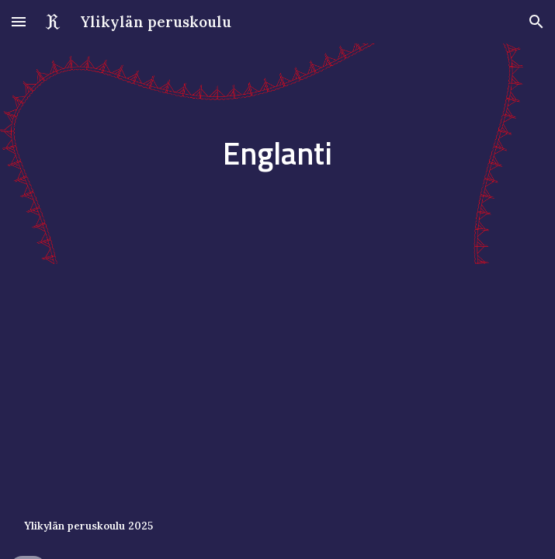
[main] (278, 153)
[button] (18, 21)
